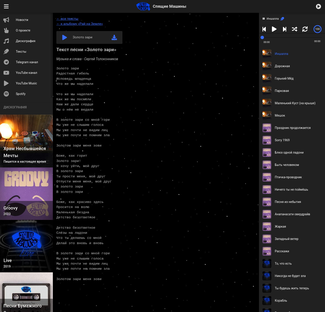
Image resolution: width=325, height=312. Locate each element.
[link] (282, 19)
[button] (6, 6)
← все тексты (67, 19)
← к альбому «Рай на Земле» (79, 24)
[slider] (317, 29)
